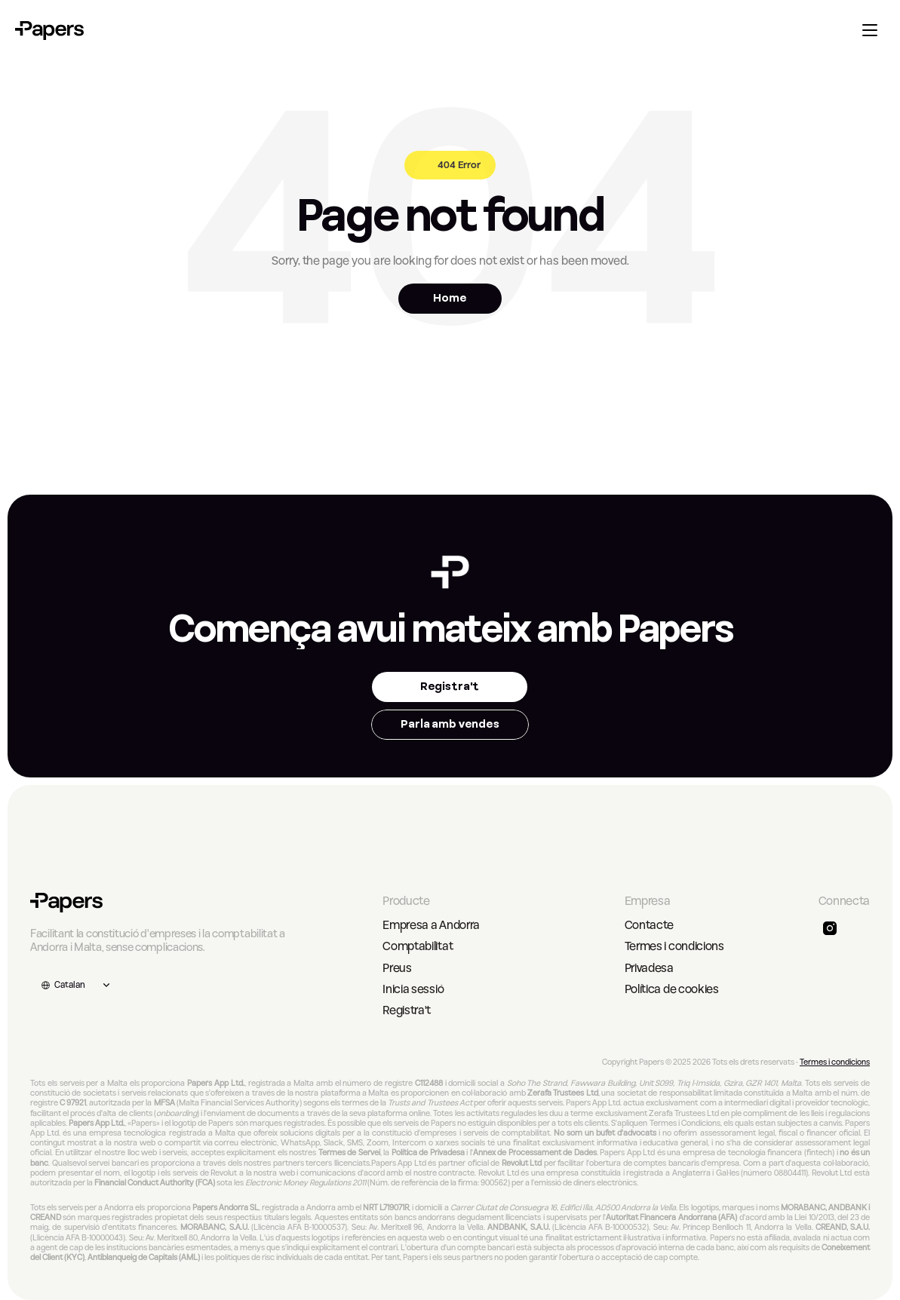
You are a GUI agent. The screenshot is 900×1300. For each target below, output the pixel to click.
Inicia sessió (413, 989)
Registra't (406, 1010)
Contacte (649, 925)
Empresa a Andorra (431, 925)
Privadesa (649, 968)
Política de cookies (672, 989)
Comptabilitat (417, 946)
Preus (396, 968)
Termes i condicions (674, 946)
